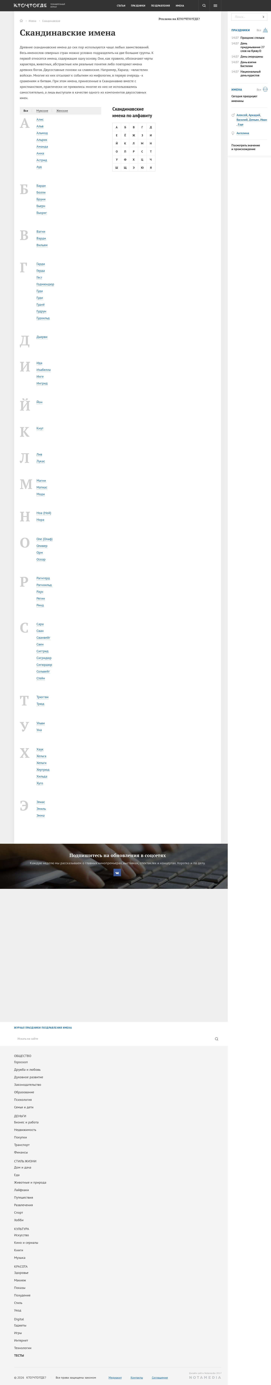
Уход (17, 1310)
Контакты (137, 1377)
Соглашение (160, 1377)
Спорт (18, 1212)
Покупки (20, 1137)
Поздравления (160, 5)
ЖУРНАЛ (19, 1027)
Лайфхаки (21, 1190)
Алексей (242, 115)
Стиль (18, 1303)
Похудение (22, 1295)
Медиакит (115, 1377)
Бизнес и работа (26, 1122)
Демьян (254, 119)
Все (26, 110)
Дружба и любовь (27, 1069)
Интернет (21, 1340)
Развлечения (23, 1205)
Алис (40, 119)
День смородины (252, 56)
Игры (18, 1333)
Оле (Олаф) (45, 539)
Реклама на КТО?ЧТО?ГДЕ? (179, 19)
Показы (19, 1288)
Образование (24, 1092)
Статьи (121, 5)
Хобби (19, 1220)
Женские (62, 110)
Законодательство (27, 1084)
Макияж (20, 1280)
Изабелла (44, 370)
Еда (17, 1175)
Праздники (138, 5)
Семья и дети (23, 1107)
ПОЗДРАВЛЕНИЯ (52, 1027)
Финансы (21, 1152)
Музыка (19, 1257)
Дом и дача (22, 1167)
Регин (41, 598)
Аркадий (254, 115)
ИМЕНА (67, 1027)
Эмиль (41, 808)
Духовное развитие (28, 1077)
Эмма (41, 815)
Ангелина (243, 133)
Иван (263, 119)
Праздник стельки (252, 37)
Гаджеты (20, 1325)
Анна (40, 153)
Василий (242, 119)
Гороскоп (21, 1062)
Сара (40, 624)
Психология (23, 1099)
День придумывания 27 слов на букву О (252, 47)
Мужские (42, 110)
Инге (40, 376)
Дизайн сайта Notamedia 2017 (205, 1375)
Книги (18, 1250)
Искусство (21, 1235)
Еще (240, 124)
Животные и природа (30, 1182)
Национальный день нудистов (251, 73)
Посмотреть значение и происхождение (245, 147)
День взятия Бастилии (248, 64)
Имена (32, 21)
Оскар (41, 559)
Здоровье (21, 1272)
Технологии (22, 1348)
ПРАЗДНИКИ (33, 1027)
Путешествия (23, 1197)
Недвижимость (25, 1130)
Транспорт (22, 1145)
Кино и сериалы (26, 1242)
